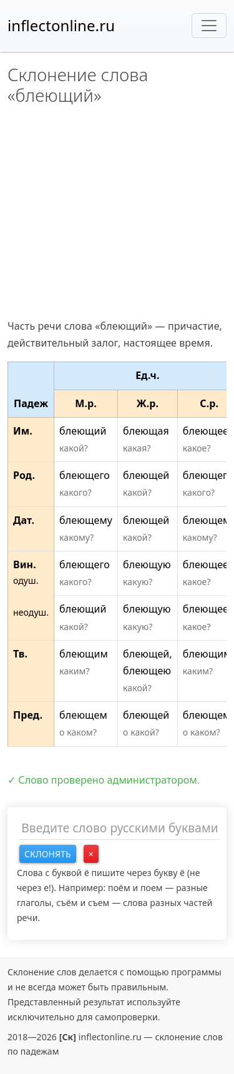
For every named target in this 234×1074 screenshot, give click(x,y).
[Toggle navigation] (209, 25)
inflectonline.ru (61, 25)
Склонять (47, 854)
